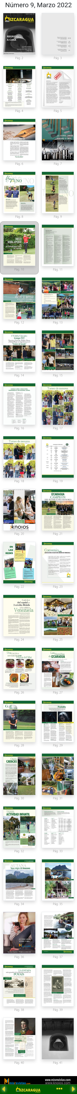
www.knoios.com (57, 1083)
